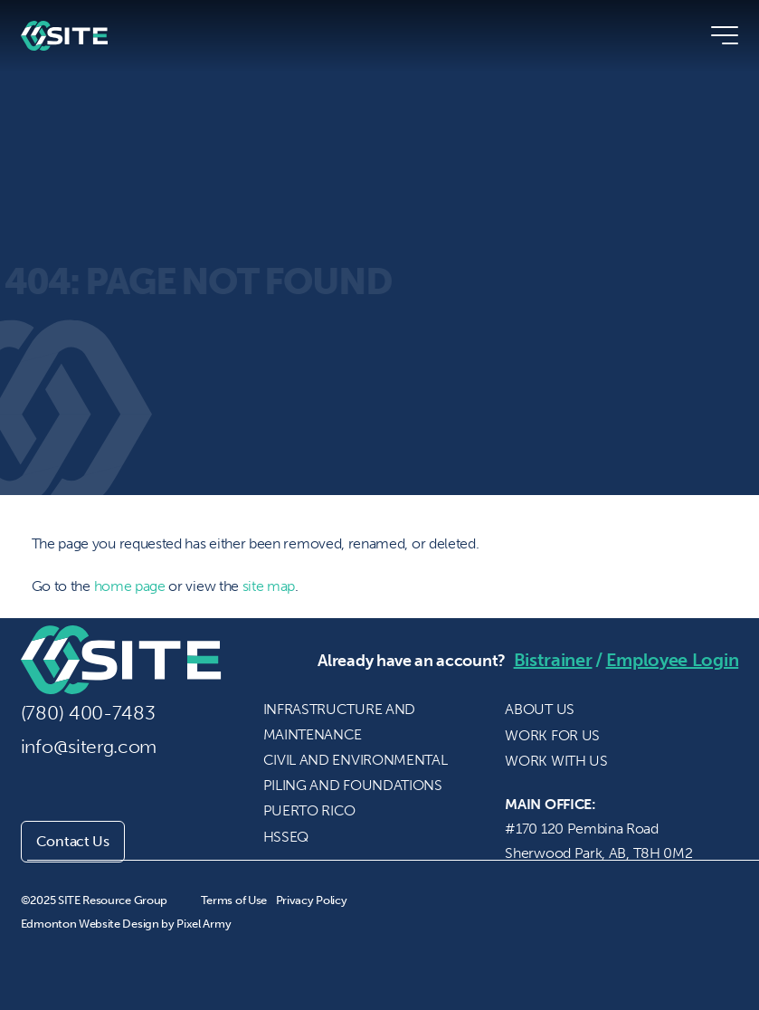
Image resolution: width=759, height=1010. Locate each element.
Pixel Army (203, 923)
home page (130, 586)
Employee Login (672, 660)
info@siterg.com (89, 746)
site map (269, 586)
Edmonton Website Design (90, 923)
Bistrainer (553, 660)
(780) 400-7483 (88, 713)
